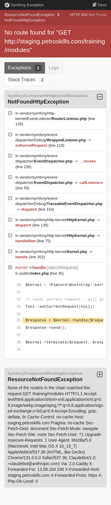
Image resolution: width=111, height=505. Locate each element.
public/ (35, 273)
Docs (99, 5)
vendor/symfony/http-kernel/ (58, 220)
